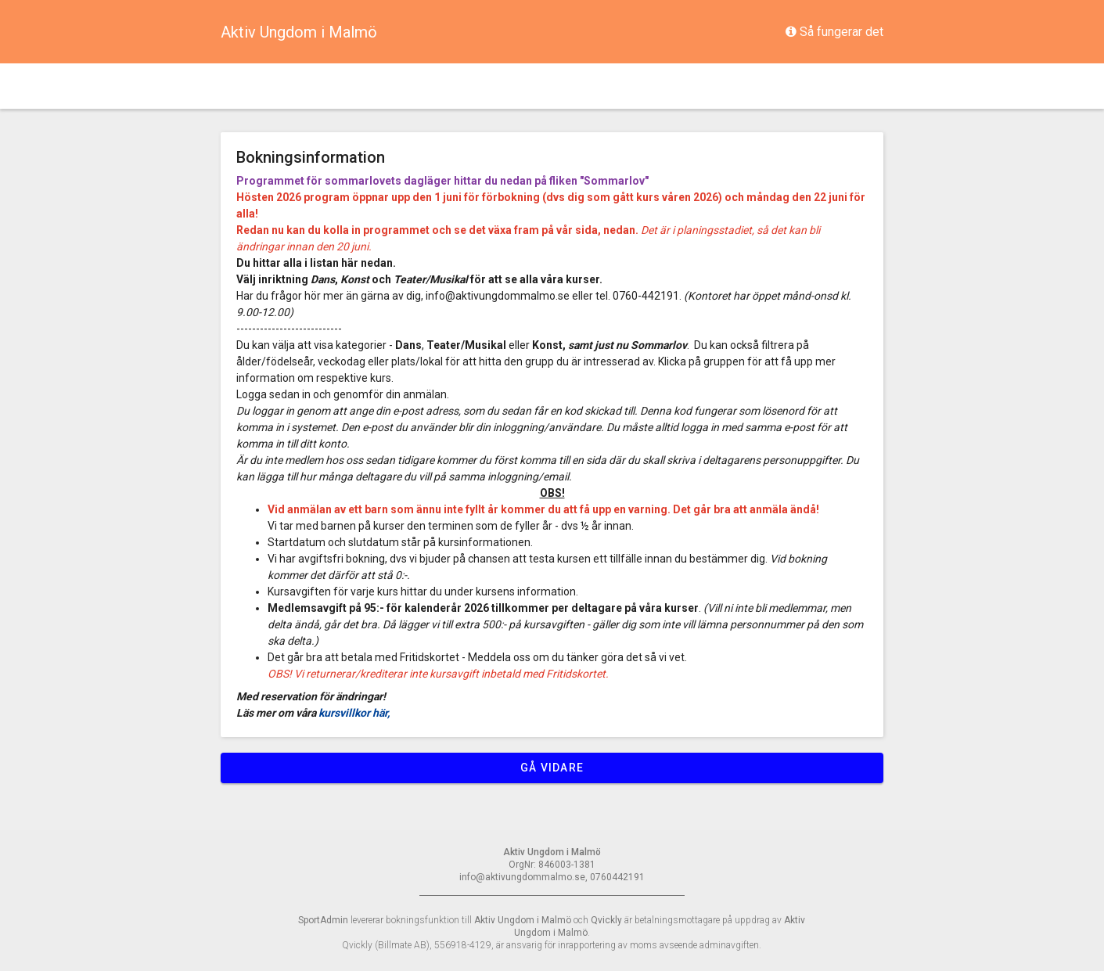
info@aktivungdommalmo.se (499, 296)
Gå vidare (552, 767)
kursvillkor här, (355, 713)
